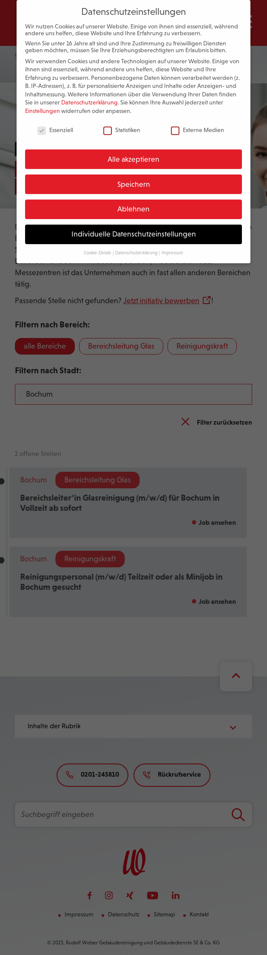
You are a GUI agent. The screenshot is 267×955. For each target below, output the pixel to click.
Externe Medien (197, 122)
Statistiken (121, 122)
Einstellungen (42, 103)
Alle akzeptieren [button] (133, 151)
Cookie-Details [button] (98, 245)
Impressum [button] (172, 245)
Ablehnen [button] (133, 201)
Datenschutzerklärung (89, 95)
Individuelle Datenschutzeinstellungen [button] (133, 226)
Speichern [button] (133, 176)
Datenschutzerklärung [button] (136, 245)
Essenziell (55, 122)
